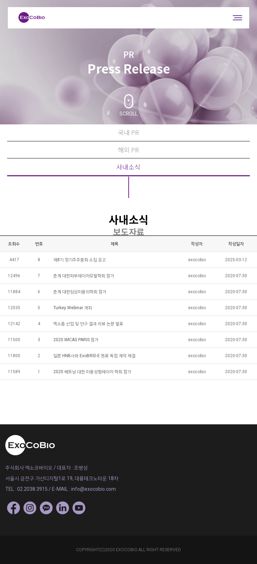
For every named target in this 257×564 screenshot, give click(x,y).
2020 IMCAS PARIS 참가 (75, 339)
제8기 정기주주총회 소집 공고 (79, 259)
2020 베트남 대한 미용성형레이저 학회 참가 (92, 371)
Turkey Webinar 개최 (72, 307)
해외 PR (128, 149)
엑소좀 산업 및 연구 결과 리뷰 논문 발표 (88, 323)
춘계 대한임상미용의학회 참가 (79, 291)
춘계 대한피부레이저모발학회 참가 (83, 275)
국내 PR (128, 132)
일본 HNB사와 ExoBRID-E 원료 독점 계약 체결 (94, 355)
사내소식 (128, 166)
